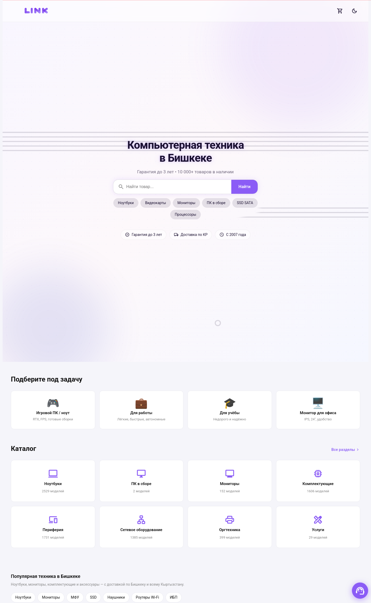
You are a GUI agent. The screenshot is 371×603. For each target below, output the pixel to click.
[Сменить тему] (354, 11)
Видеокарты (155, 203)
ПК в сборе (216, 203)
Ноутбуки (126, 203)
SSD (93, 597)
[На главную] (37, 11)
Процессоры (185, 214)
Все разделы (345, 449)
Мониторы (186, 203)
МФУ (75, 597)
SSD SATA (245, 203)
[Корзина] (340, 11)
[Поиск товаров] (172, 187)
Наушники (116, 597)
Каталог (23, 448)
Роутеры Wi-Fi (147, 597)
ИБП (173, 597)
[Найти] (244, 187)
